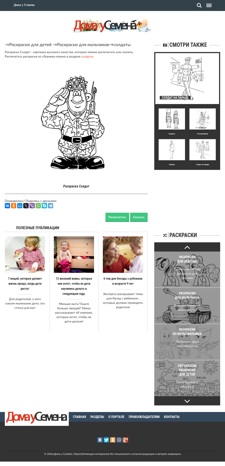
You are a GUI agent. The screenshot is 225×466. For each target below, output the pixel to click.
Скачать (139, 217)
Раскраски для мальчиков (83, 44)
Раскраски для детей (30, 44)
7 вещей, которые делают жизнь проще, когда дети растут (25, 283)
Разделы (97, 417)
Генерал (172, 165)
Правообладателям (144, 417)
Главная (79, 417)
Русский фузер (202, 134)
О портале (116, 417)
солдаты (122, 44)
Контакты (172, 417)
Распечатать (117, 217)
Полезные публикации (37, 227)
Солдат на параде (202, 165)
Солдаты (172, 134)
